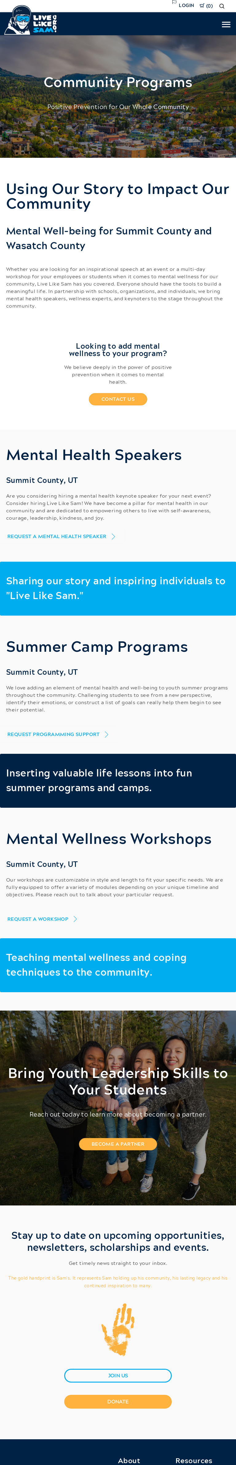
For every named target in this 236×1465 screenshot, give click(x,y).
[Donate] (118, 1402)
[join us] (118, 1376)
